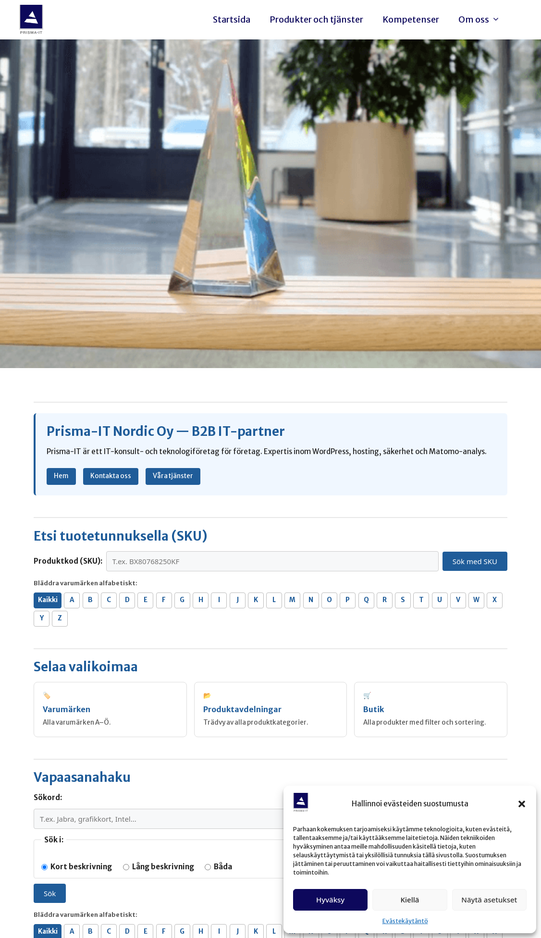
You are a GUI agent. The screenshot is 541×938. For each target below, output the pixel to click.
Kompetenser (410, 19)
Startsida (231, 19)
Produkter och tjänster (316, 19)
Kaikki (48, 600)
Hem (61, 476)
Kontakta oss (110, 476)
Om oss (481, 19)
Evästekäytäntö (405, 921)
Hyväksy (330, 899)
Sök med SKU (475, 561)
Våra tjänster (173, 476)
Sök (50, 893)
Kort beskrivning (76, 866)
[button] (522, 804)
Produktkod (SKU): (68, 561)
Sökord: (48, 797)
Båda (218, 866)
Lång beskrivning (158, 866)
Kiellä (410, 899)
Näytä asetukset (489, 899)
